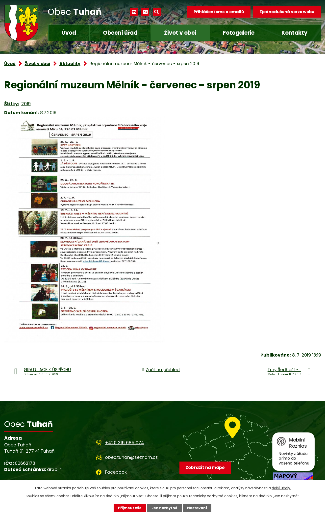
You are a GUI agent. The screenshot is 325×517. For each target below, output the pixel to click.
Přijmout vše (130, 507)
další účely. (281, 488)
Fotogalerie (238, 33)
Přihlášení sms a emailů (218, 12)
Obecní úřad (120, 33)
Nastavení (197, 507)
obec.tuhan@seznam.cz (131, 457)
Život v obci (180, 33)
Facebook (116, 472)
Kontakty (294, 33)
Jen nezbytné (164, 507)
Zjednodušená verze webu (286, 12)
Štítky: (11, 104)
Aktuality (69, 64)
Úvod (69, 33)
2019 (26, 104)
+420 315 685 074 (124, 442)
